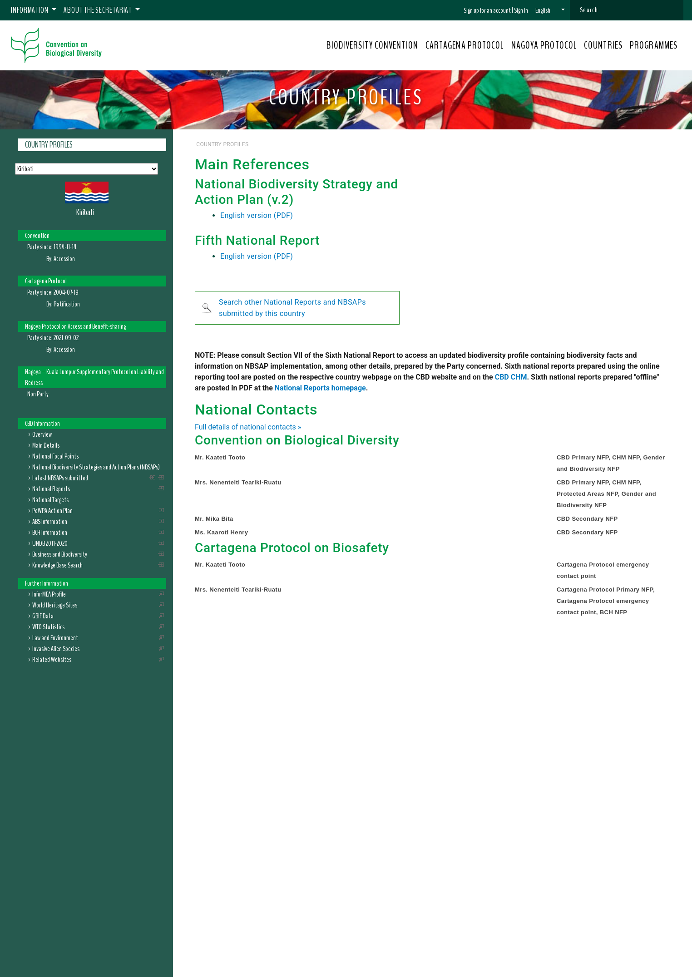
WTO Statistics (48, 627)
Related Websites (51, 660)
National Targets (50, 500)
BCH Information (49, 533)
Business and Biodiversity (59, 554)
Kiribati (85, 212)
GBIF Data (43, 616)
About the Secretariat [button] (98, 10)
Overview (42, 434)
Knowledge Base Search (57, 565)
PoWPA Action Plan (52, 511)
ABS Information (49, 522)
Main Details (45, 445)
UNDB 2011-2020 (50, 543)
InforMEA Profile (49, 594)
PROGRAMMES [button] (653, 45)
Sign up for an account (487, 10)
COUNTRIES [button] (603, 45)
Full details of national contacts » (248, 427)
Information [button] (30, 10)
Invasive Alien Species (55, 649)
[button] (550, 10)
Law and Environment (55, 638)
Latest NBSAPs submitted (60, 478)
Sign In (521, 10)
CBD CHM (511, 377)
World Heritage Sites (54, 605)
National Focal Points (55, 456)
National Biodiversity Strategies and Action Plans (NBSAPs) (96, 467)
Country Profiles (49, 145)
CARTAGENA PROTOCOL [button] (464, 45)
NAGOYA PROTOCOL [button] (544, 45)
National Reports (51, 489)
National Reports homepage (320, 388)
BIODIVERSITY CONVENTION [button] (372, 45)
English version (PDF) (256, 215)
